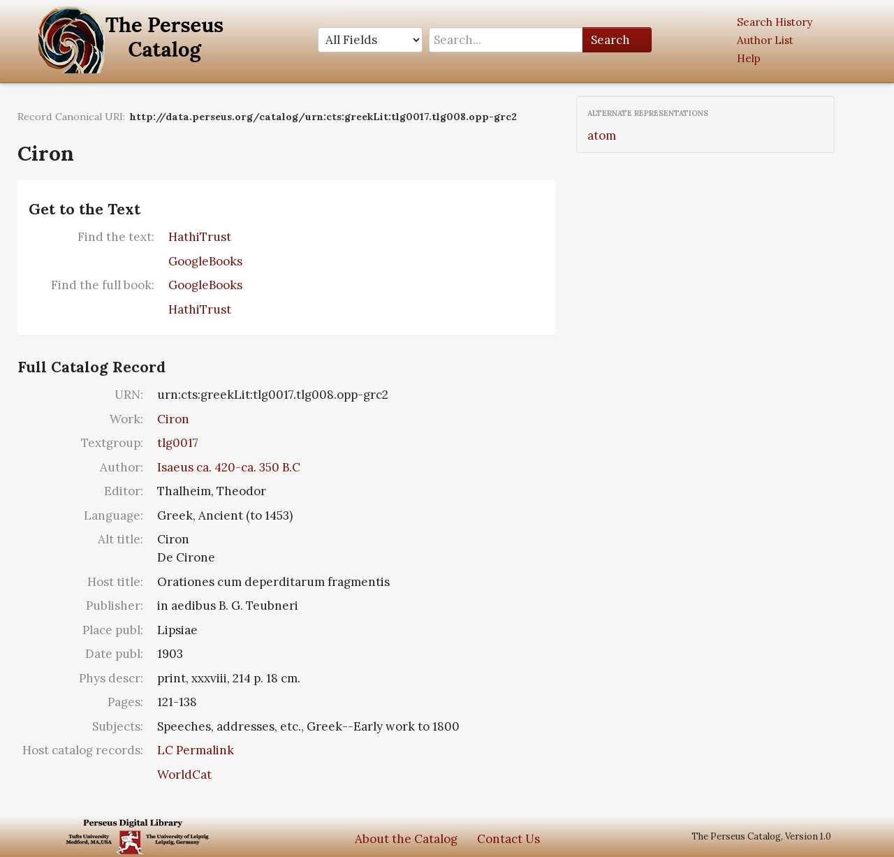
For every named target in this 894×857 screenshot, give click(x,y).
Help (749, 58)
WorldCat (184, 774)
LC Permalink (195, 750)
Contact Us (508, 839)
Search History (774, 22)
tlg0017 (177, 443)
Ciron (173, 419)
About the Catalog (406, 839)
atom (601, 135)
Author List (765, 40)
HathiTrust (199, 236)
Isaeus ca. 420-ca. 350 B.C (228, 467)
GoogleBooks (205, 261)
